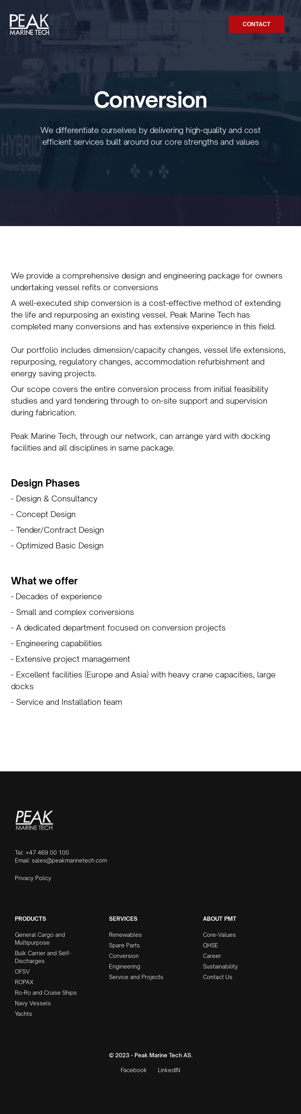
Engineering (124, 966)
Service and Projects (136, 977)
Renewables (125, 934)
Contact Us (217, 977)
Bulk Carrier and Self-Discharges (43, 957)
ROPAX (24, 982)
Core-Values (219, 934)
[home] (29, 24)
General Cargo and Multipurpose (40, 938)
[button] (287, 24)
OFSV (22, 971)
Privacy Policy (33, 878)
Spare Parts (124, 945)
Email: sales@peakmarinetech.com (61, 860)
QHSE (210, 945)
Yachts (23, 1013)
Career (212, 955)
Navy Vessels (33, 1003)
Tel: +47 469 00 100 (42, 852)
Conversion (124, 955)
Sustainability (220, 966)
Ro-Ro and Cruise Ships (46, 992)
